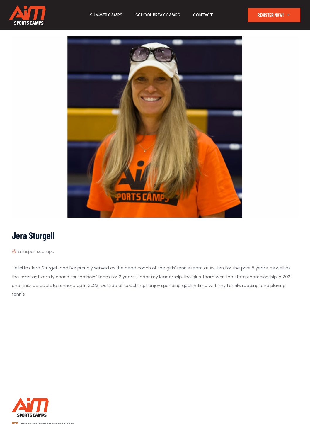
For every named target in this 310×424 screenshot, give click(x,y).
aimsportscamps (36, 251)
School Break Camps (157, 15)
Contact (203, 15)
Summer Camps (106, 15)
